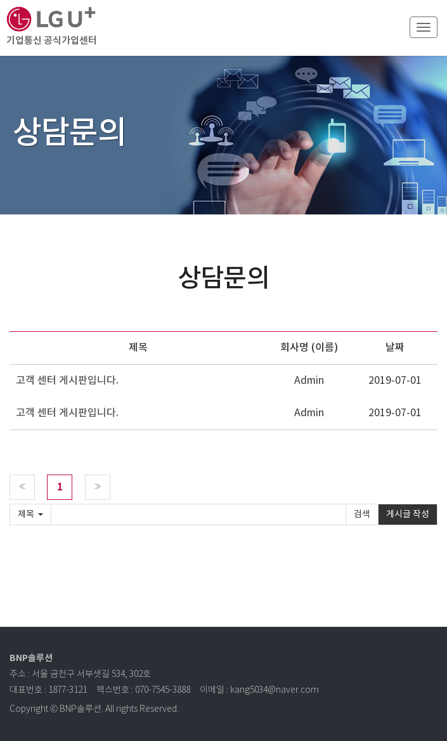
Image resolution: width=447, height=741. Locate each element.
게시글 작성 (407, 514)
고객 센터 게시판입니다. (67, 380)
